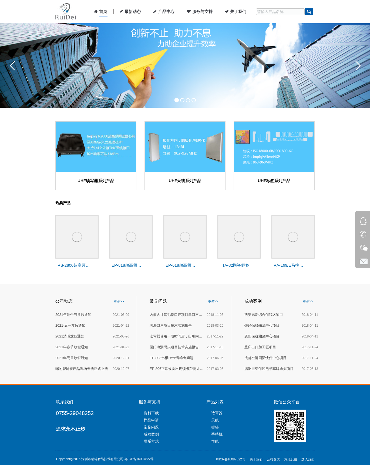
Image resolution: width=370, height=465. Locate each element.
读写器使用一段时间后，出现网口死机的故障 (177, 336)
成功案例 (151, 434)
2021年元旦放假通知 (71, 358)
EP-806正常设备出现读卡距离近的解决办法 (177, 369)
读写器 (217, 413)
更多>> (119, 301)
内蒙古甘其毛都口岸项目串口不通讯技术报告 (177, 315)
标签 (215, 427)
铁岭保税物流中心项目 (262, 325)
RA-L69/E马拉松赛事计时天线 (290, 265)
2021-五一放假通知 (70, 325)
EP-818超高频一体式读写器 (128, 265)
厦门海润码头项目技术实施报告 (174, 347)
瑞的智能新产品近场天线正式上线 (81, 369)
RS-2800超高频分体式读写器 (74, 265)
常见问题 (151, 427)
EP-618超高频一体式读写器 (182, 265)
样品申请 (151, 420)
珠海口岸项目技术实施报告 (171, 325)
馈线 (215, 441)
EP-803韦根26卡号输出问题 (171, 358)
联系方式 (151, 441)
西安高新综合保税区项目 (263, 315)
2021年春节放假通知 (71, 347)
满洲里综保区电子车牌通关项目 (269, 369)
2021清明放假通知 (69, 336)
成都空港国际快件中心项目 (265, 358)
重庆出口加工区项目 (260, 347)
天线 (215, 420)
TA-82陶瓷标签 (235, 265)
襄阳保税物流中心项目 (262, 336)
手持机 (217, 434)
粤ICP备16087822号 (139, 459)
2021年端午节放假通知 (73, 315)
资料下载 (151, 413)
